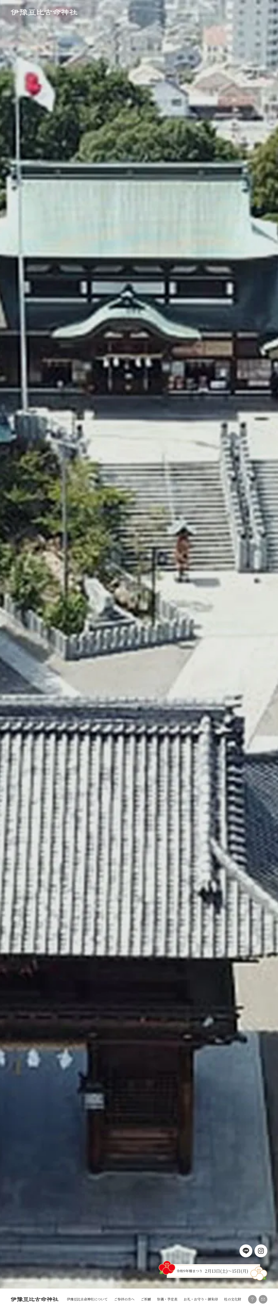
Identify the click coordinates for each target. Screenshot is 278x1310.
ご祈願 (146, 1299)
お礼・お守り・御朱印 (201, 1299)
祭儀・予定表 (167, 1299)
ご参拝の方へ (124, 1299)
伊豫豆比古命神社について (87, 1299)
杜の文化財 (232, 1299)
